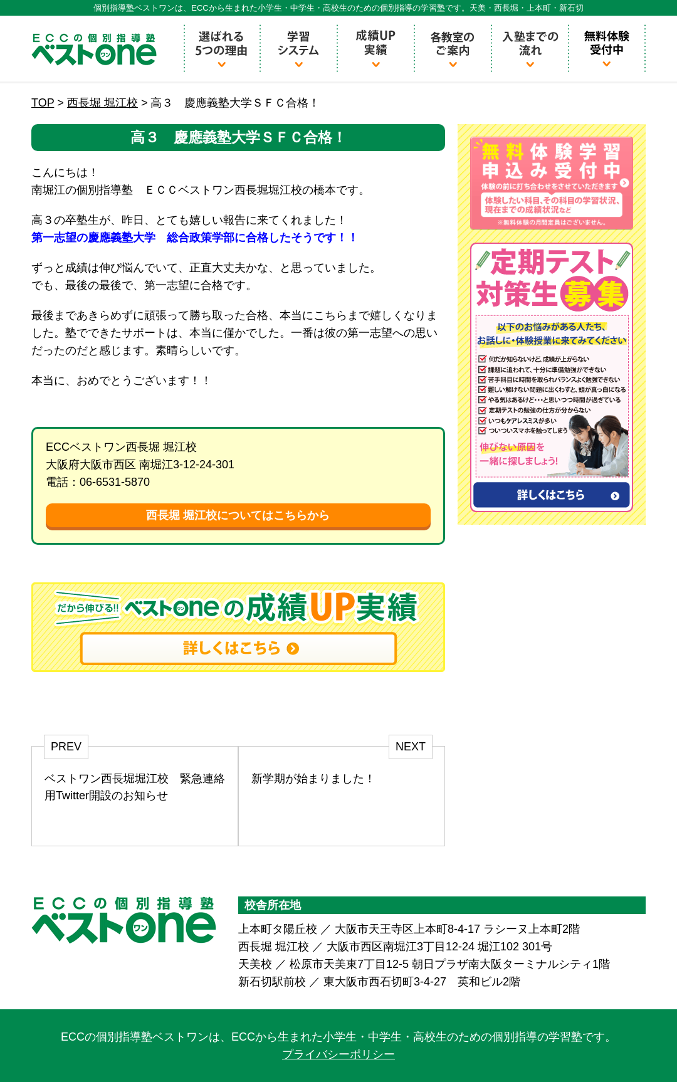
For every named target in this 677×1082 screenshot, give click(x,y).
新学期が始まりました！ (313, 778)
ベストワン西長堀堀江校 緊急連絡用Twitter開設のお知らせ (135, 787)
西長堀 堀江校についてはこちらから (238, 515)
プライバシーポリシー (338, 1054)
